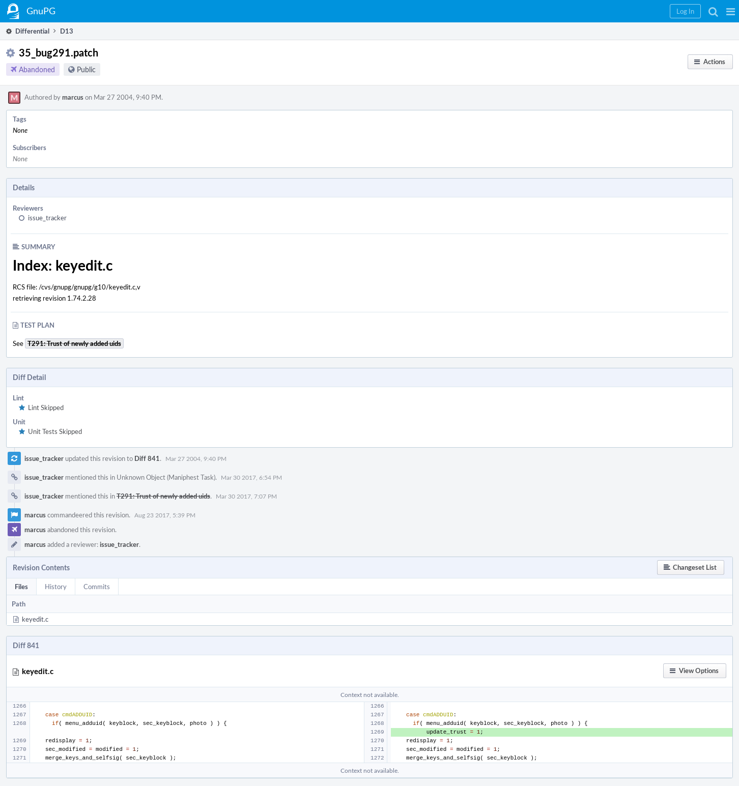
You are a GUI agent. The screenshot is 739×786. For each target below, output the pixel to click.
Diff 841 (147, 458)
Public (86, 69)
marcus (72, 97)
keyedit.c (35, 619)
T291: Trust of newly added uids (163, 496)
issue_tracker (47, 217)
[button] (730, 11)
